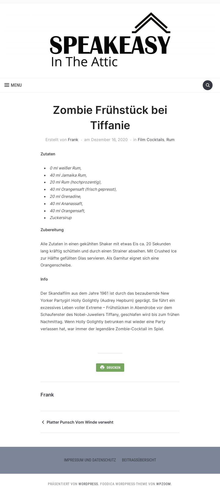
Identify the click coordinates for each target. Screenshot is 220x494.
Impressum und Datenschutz (90, 460)
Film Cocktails (151, 139)
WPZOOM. (164, 484)
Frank (73, 139)
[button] (13, 85)
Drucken (113, 368)
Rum (170, 139)
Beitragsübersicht (139, 460)
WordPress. (89, 484)
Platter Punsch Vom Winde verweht (80, 422)
